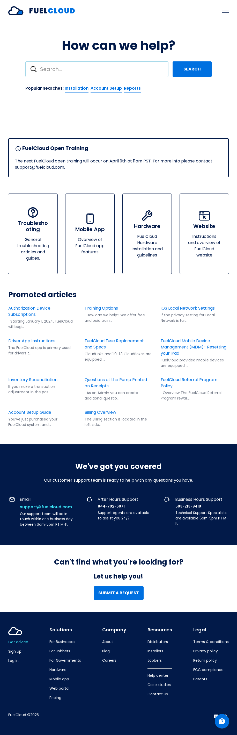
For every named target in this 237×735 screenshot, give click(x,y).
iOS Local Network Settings (188, 308)
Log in (13, 660)
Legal (199, 630)
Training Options (101, 308)
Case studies (159, 684)
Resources (159, 630)
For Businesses (62, 641)
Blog (106, 651)
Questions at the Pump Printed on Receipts (116, 383)
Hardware (57, 669)
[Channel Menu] (222, 721)
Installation (76, 88)
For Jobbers (59, 651)
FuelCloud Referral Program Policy (189, 383)
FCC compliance (208, 669)
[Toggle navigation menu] (225, 10)
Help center (157, 675)
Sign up (14, 651)
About (107, 641)
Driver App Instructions (31, 341)
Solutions (60, 630)
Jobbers (154, 660)
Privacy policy (205, 651)
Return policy (205, 660)
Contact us (157, 694)
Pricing (55, 697)
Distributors (157, 641)
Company (114, 630)
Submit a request (118, 593)
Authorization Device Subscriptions (29, 311)
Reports (132, 88)
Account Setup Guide (29, 412)
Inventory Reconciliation (33, 380)
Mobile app (59, 679)
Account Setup (106, 88)
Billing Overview (100, 412)
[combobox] (96, 69)
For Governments (65, 660)
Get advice (18, 642)
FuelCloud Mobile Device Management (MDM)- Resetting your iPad (193, 347)
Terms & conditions (211, 641)
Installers (155, 651)
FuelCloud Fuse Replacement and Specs (114, 344)
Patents (200, 679)
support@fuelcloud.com (46, 507)
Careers (109, 660)
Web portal (59, 688)
